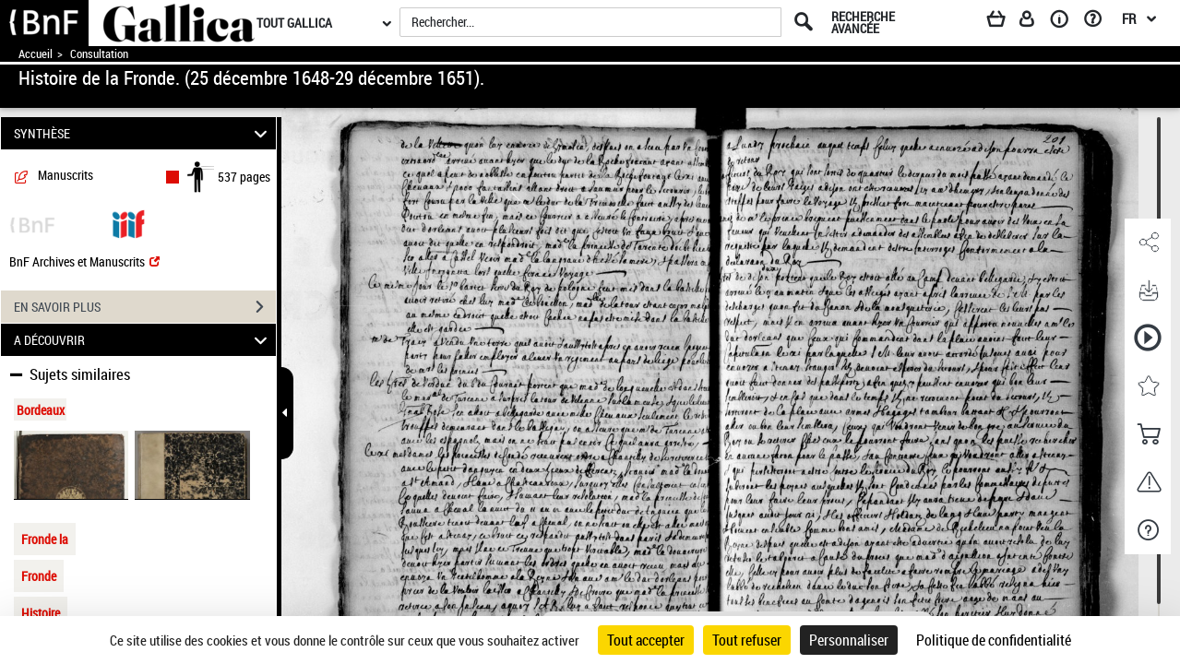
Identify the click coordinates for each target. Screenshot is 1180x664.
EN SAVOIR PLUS (145, 307)
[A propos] (1065, 22)
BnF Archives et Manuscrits (84, 261)
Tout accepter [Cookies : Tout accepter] (646, 640)
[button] (1148, 243)
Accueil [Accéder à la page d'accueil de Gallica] (35, 54)
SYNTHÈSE (143, 133)
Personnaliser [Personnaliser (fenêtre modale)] (848, 640)
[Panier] (1004, 22)
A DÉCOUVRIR (143, 340)
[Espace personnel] (1035, 22)
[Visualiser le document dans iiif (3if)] (128, 222)
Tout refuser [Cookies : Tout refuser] (746, 640)
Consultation (99, 54)
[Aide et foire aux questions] (1099, 22)
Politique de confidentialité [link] (993, 640)
